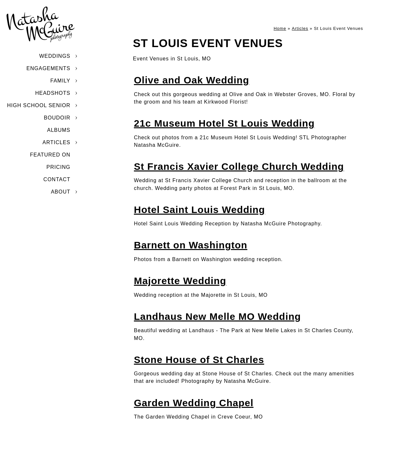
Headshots (52, 93)
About (60, 192)
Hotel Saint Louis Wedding (199, 209)
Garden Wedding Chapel (194, 402)
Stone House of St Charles (199, 359)
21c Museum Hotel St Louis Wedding (224, 123)
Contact (56, 179)
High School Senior (38, 105)
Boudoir (57, 117)
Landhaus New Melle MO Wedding (217, 316)
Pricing (58, 167)
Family (60, 80)
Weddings (54, 56)
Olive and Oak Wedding (191, 80)
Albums (58, 130)
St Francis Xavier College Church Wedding (239, 166)
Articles (56, 142)
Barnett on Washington (190, 245)
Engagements (48, 68)
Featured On (50, 154)
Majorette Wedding (180, 280)
